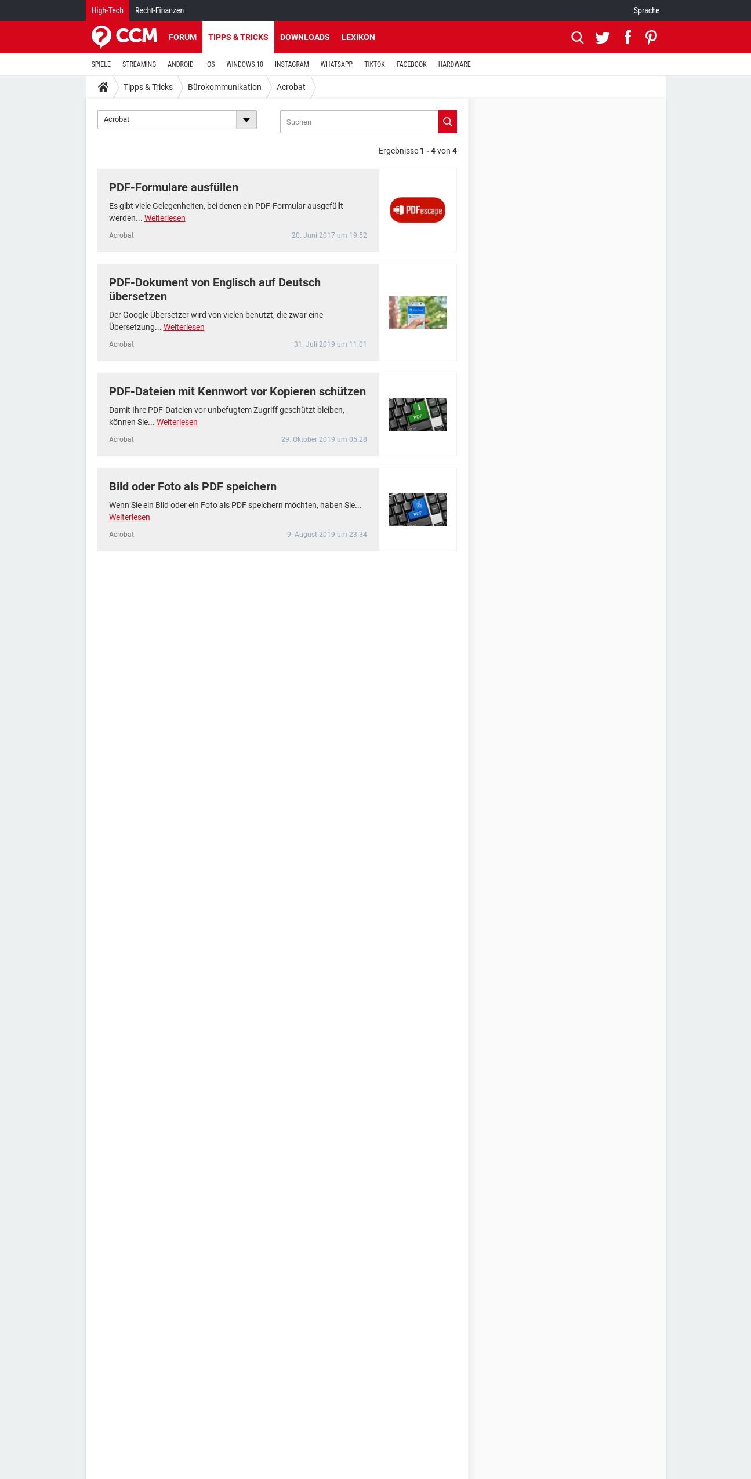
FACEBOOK (412, 64)
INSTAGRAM (292, 64)
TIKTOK (374, 64)
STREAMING (139, 64)
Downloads (305, 37)
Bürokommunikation (225, 87)
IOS (210, 64)
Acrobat (291, 87)
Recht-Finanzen (159, 10)
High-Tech (108, 10)
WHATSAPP (337, 64)
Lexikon (358, 37)
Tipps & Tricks (238, 37)
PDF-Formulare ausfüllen (173, 187)
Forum (183, 37)
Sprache (647, 10)
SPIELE (101, 64)
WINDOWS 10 (244, 64)
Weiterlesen (165, 218)
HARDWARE (454, 64)
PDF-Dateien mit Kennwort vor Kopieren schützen (237, 391)
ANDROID (181, 64)
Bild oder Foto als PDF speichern (193, 486)
